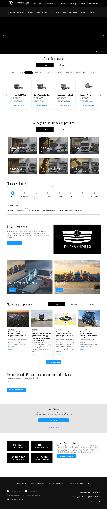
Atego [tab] (59, 73)
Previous (6, 95)
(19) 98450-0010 (86, 497)
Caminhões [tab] (45, 65)
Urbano (10, 210)
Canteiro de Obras (49, 210)
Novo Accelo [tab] (39, 73)
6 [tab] (105, 52)
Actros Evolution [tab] (81, 73)
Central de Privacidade (37, 483)
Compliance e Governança (56, 483)
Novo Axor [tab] (69, 73)
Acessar (12, 290)
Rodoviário (20, 210)
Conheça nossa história (66, 456)
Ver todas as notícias (53, 362)
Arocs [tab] (92, 73)
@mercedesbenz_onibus (32, 495)
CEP (8, 381)
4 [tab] (101, 52)
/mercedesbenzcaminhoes (14, 491)
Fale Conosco (61, 4)
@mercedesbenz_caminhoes (15, 495)
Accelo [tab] (49, 73)
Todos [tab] (28, 73)
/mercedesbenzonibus (31, 491)
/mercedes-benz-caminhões (15, 499)
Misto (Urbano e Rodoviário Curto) (70, 210)
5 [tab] (103, 52)
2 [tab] (98, 52)
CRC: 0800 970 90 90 (53, 427)
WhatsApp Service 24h (87, 4)
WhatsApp (72, 4)
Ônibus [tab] (62, 65)
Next (100, 95)
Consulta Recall (36, 4)
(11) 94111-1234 (90, 492)
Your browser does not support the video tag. (53, 41)
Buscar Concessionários (16, 389)
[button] (21, 12)
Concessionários (49, 4)
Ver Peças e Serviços (14, 243)
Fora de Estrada (34, 210)
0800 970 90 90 (94, 501)
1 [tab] (96, 52)
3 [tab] (100, 52)
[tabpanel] (53, 35)
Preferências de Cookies (76, 483)
